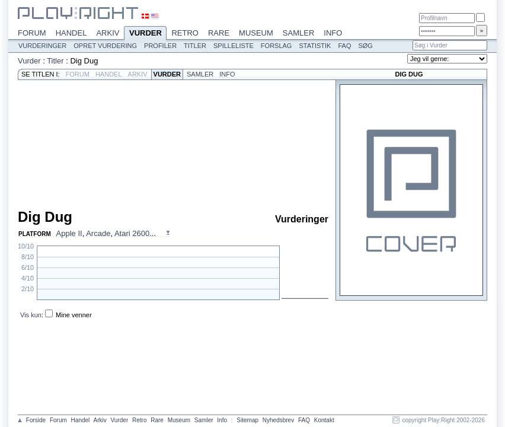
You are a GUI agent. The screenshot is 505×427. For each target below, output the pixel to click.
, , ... (106, 233)
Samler (298, 32)
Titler (195, 45)
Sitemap (247, 420)
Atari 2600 (131, 233)
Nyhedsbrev (278, 420)
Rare (218, 32)
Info (333, 32)
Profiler (160, 45)
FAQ (344, 45)
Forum (32, 32)
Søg (365, 45)
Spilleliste (233, 45)
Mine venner (74, 314)
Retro (185, 32)
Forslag (276, 45)
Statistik (315, 45)
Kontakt (324, 420)
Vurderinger (42, 45)
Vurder (145, 33)
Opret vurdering (105, 45)
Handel (71, 32)
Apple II (69, 233)
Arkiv (107, 32)
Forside (36, 420)
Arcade (98, 233)
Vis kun (30, 314)
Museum (256, 32)
